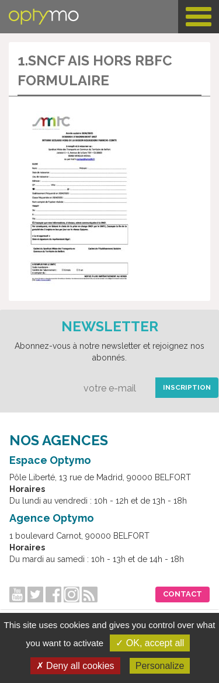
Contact (182, 594)
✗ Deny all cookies (75, 666)
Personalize (160, 666)
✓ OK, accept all (150, 643)
